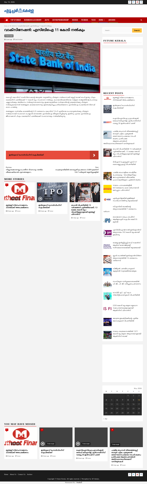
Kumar (19, 211)
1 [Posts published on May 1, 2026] (128, 396)
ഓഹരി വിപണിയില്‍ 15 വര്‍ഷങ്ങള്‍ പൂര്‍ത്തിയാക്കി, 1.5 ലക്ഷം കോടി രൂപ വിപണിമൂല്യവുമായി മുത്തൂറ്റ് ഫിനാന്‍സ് (84, 210)
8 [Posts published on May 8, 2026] (128, 400)
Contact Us (21, 475)
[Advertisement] (52, 134)
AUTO (47, 20)
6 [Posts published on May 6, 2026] (117, 400)
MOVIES (75, 20)
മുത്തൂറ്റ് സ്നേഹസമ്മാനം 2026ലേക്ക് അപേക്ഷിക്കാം (17, 206)
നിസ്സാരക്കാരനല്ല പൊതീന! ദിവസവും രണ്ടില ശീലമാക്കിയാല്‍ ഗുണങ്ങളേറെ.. (29, 169)
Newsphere (85, 479)
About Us (13, 475)
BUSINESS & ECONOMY (32, 20)
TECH (93, 20)
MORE (101, 20)
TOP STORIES (15, 20)
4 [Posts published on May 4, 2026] (106, 400)
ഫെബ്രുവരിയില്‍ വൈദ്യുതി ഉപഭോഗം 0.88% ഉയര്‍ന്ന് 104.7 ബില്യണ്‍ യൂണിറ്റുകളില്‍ (75, 169)
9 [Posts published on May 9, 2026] (133, 400)
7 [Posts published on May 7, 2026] (122, 400)
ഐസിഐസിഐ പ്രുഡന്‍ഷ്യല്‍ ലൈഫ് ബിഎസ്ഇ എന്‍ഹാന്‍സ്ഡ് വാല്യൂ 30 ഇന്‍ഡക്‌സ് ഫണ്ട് (90, 452)
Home (6, 475)
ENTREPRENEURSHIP (60, 20)
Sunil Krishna (18, 39)
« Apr (105, 419)
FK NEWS (84, 20)
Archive (111, 20)
